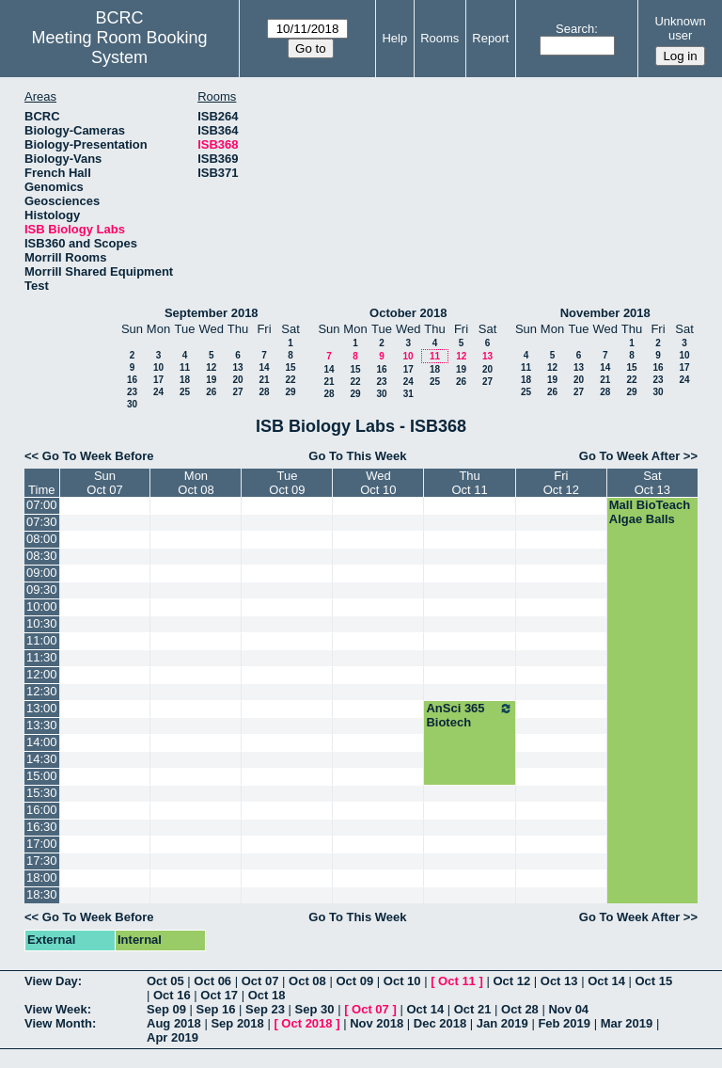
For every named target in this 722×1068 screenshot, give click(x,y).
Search (575, 29)
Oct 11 (457, 981)
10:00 (41, 606)
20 (237, 380)
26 (211, 392)
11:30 (41, 657)
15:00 (41, 776)
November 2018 (605, 313)
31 (408, 394)
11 (185, 367)
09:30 (41, 589)
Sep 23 (265, 1009)
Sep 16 (216, 1009)
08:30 (41, 556)
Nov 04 (568, 1009)
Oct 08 (307, 981)
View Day (51, 981)
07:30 (41, 522)
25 (185, 392)
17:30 (41, 860)
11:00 (41, 640)
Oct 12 (511, 981)
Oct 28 (520, 1009)
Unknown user (679, 28)
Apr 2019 (172, 1037)
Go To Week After (629, 456)
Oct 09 (354, 981)
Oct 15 (654, 981)
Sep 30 (315, 1009)
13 (237, 367)
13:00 (41, 708)
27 (237, 392)
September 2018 (212, 313)
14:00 (41, 742)
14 (264, 367)
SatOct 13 (652, 483)
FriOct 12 (561, 483)
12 (211, 367)
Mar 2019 (627, 1023)
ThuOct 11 (469, 483)
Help (394, 38)
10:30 (41, 623)
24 (158, 392)
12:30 (41, 691)
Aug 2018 (174, 1023)
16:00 (41, 810)
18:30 (41, 894)
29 (290, 392)
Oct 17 (219, 995)
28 (264, 392)
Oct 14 (606, 981)
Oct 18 (267, 995)
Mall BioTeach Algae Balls (649, 512)
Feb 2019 (564, 1023)
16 (132, 380)
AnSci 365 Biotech (469, 715)
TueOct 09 (287, 483)
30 (132, 404)
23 (132, 392)
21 (264, 380)
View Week (55, 1009)
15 (290, 367)
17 (158, 380)
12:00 (41, 674)
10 (158, 367)
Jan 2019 (502, 1023)
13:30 (41, 725)
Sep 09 (166, 1009)
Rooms (439, 38)
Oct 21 (473, 1009)
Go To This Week (357, 456)
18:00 (41, 877)
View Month (58, 1023)
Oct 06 (212, 981)
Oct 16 (172, 995)
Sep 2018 (237, 1023)
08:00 (41, 539)
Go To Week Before (98, 456)
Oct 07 (260, 981)
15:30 (41, 793)
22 (290, 380)
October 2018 (408, 313)
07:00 (41, 505)
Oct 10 (402, 981)
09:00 (41, 573)
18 (185, 380)
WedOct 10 (378, 483)
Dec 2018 (440, 1023)
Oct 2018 (306, 1023)
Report (490, 38)
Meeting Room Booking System (120, 47)
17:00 (41, 844)
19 (211, 380)
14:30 (41, 759)
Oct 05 (165, 981)
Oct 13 (559, 981)
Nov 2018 (376, 1023)
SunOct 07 (104, 483)
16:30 (41, 827)
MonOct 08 (195, 483)
